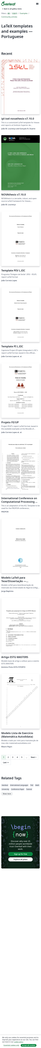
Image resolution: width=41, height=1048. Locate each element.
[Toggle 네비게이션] (37, 4)
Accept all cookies (28, 1045)
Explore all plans (20, 859)
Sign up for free (20, 854)
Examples (24, 13)
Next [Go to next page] (33, 757)
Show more (7, 794)
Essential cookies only (11, 1045)
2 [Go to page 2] (8, 757)
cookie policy (18, 1042)
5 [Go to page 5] (21, 757)
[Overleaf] (8, 3)
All (9, 13)
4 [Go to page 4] (17, 757)
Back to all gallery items (12, 9)
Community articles (9, 17)
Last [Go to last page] (6, 762)
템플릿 (14, 13)
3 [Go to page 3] (12, 757)
